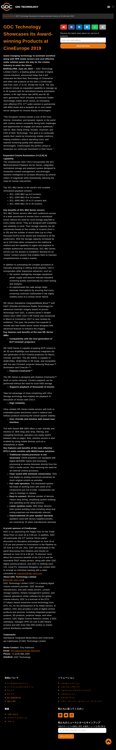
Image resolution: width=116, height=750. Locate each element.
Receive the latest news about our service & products (79, 34)
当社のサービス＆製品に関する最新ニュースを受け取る (81, 726)
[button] (108, 7)
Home (5, 16)
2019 (12, 16)
